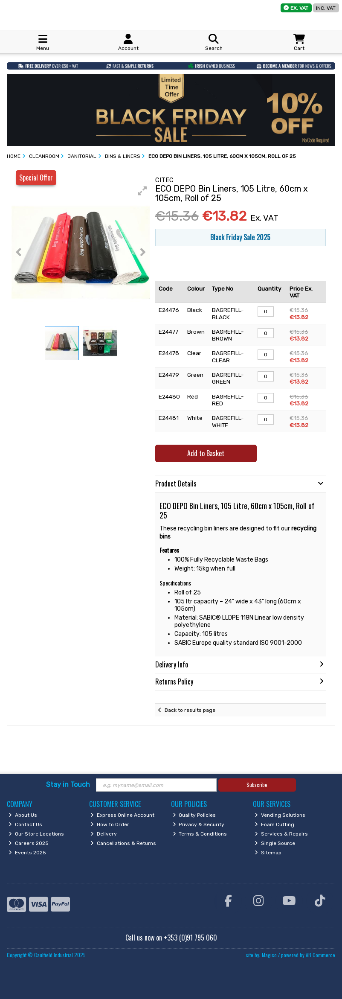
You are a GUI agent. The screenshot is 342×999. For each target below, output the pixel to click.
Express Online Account (122, 815)
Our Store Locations (36, 834)
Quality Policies (194, 815)
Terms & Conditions (200, 834)
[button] (142, 191)
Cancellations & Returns (123, 843)
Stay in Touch (68, 785)
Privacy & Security (199, 824)
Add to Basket (205, 453)
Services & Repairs (281, 834)
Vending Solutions (280, 815)
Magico (269, 954)
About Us (23, 815)
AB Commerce (320, 954)
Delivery (103, 834)
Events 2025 (27, 853)
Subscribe (256, 784)
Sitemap (268, 853)
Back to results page (190, 710)
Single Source (275, 843)
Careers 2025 (29, 843)
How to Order (109, 824)
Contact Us (25, 824)
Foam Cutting (274, 824)
